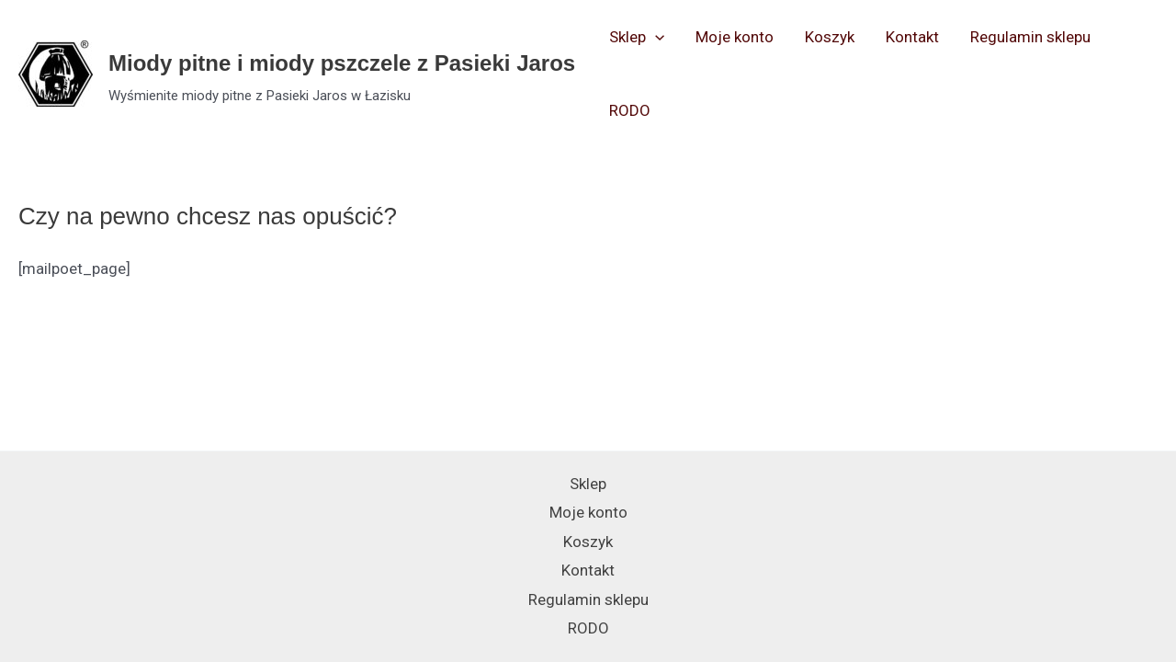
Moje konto (734, 37)
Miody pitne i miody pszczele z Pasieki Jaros (341, 63)
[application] (655, 37)
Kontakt (912, 37)
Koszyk (829, 37)
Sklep (636, 37)
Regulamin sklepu (1030, 37)
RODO (629, 110)
